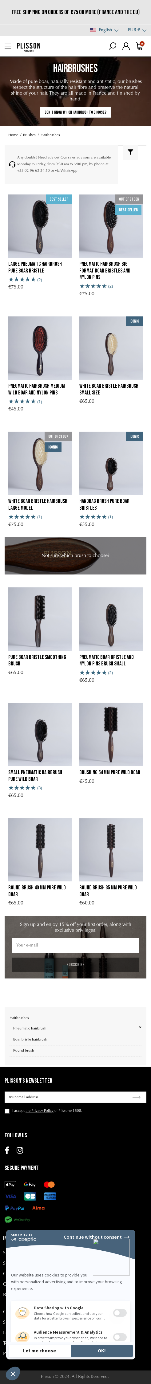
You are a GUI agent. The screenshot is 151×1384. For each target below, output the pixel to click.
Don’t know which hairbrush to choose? (75, 112)
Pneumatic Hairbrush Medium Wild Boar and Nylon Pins (36, 389)
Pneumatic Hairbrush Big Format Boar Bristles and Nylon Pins (104, 270)
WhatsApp (69, 171)
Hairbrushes (19, 1018)
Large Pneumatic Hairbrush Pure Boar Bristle (35, 267)
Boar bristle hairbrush (30, 1039)
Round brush (23, 1051)
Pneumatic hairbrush (29, 1028)
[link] (75, 555)
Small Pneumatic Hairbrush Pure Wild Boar (35, 775)
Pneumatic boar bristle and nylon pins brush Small (106, 660)
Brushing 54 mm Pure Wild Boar (109, 772)
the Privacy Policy (40, 1111)
